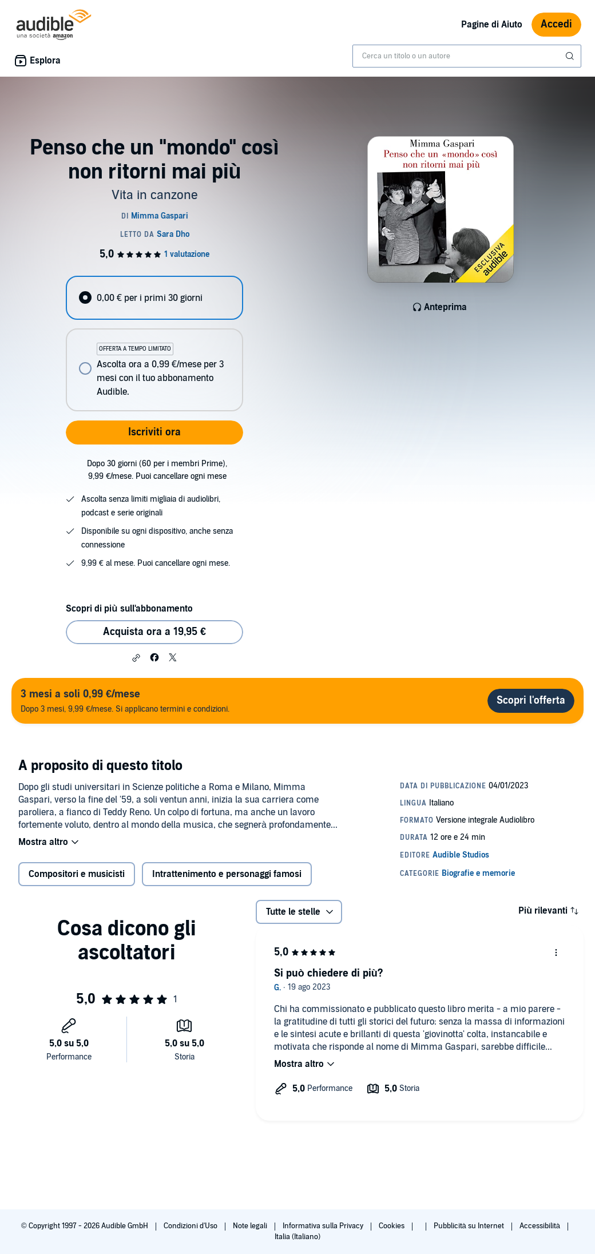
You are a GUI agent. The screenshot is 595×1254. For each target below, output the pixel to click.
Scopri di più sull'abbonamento (129, 608)
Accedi (556, 24)
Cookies (392, 1226)
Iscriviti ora (154, 432)
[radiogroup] (154, 343)
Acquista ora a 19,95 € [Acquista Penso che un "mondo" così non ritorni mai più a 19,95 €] (154, 632)
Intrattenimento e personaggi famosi (227, 874)
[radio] (154, 298)
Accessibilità (540, 1226)
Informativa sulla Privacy (324, 1226)
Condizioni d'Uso (191, 1226)
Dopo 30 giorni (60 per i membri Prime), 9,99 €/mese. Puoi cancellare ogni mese (157, 470)
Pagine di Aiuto (491, 24)
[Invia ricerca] (571, 56)
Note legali (251, 1226)
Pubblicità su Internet (470, 1226)
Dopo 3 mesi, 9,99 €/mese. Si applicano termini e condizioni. (125, 700)
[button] (136, 657)
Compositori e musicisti (77, 874)
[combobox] (466, 56)
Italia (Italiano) (297, 1236)
